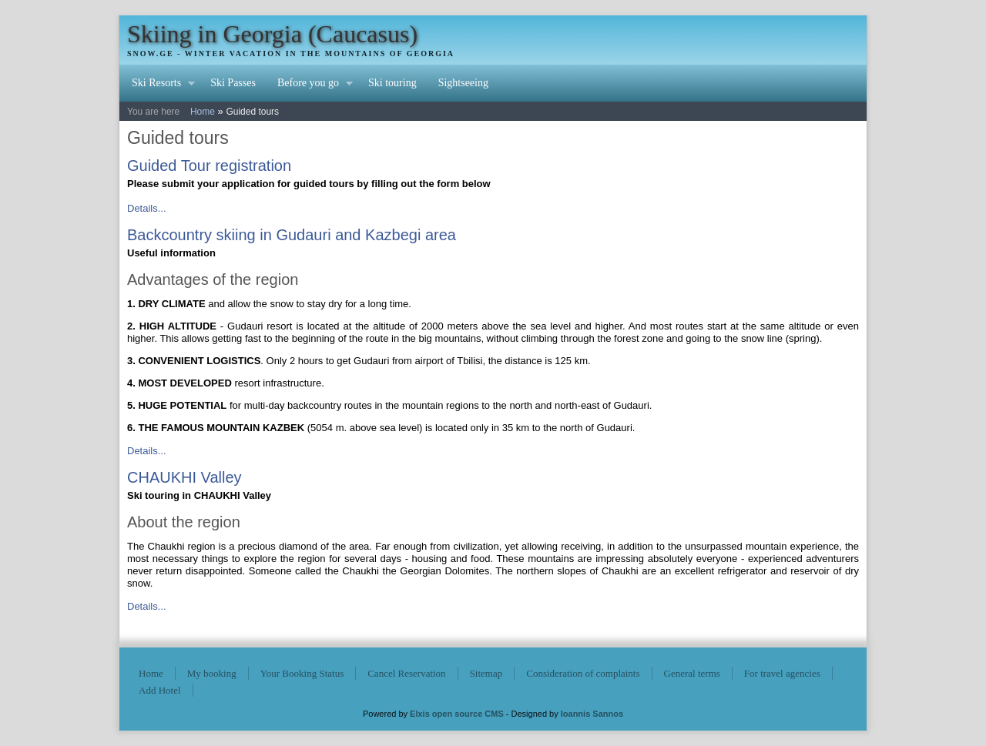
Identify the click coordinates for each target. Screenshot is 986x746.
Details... (146, 208)
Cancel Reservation (406, 673)
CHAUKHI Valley (184, 477)
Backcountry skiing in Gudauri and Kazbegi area (291, 234)
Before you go (310, 84)
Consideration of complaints (582, 673)
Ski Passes (233, 83)
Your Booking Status (302, 673)
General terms (692, 673)
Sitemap (486, 673)
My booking (211, 673)
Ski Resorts (158, 84)
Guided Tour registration (209, 165)
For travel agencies (782, 673)
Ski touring (392, 83)
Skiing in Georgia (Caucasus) (272, 34)
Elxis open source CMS (457, 713)
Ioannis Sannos (592, 713)
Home (202, 111)
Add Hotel (160, 690)
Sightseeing (463, 83)
